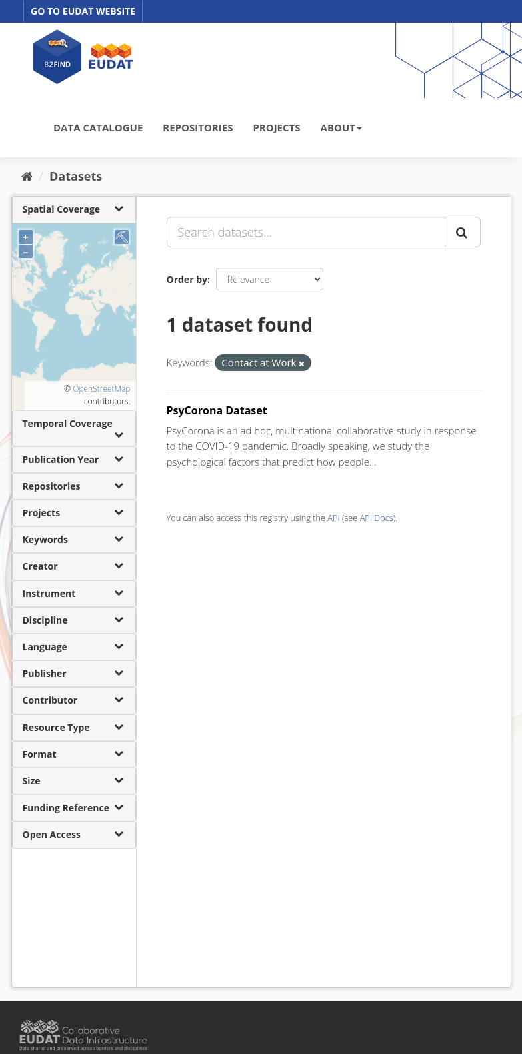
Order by (187, 279)
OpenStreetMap (101, 388)
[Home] (27, 176)
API (333, 518)
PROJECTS (276, 127)
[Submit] (463, 232)
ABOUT (341, 127)
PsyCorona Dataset (217, 410)
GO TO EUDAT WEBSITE (83, 11)
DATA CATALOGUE (98, 127)
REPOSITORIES (198, 127)
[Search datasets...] (306, 232)
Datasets (75, 176)
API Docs (376, 518)
